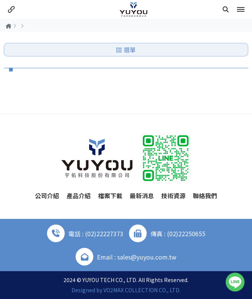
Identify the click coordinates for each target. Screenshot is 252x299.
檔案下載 (110, 195)
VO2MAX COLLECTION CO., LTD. (142, 290)
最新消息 (142, 195)
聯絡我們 (205, 195)
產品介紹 (79, 195)
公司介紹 (47, 195)
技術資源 (173, 195)
